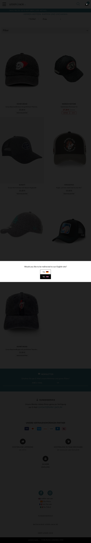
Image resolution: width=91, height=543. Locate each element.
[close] (87, 4)
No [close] (45, 272)
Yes (46, 277)
